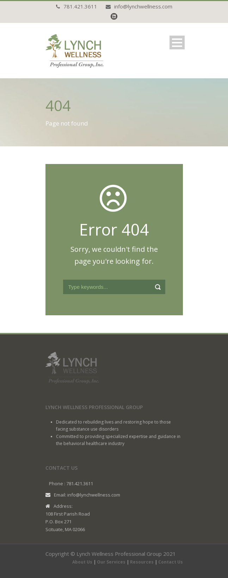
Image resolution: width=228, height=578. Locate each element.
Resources (142, 562)
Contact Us (170, 562)
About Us (82, 562)
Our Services (111, 562)
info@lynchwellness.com (143, 6)
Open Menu (177, 42)
